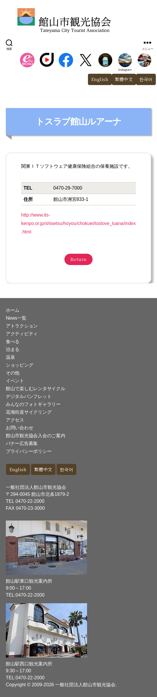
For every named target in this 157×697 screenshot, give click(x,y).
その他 (12, 372)
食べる (12, 341)
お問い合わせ (19, 427)
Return (78, 259)
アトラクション (22, 325)
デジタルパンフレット (28, 396)
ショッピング (19, 365)
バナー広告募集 (22, 443)
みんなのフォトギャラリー (33, 404)
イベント (15, 380)
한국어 (66, 469)
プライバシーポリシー (28, 451)
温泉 (10, 357)
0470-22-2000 (29, 501)
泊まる (12, 349)
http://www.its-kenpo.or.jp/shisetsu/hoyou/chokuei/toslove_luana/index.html (78, 223)
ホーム (12, 310)
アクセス (15, 419)
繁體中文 (124, 79)
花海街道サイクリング (28, 412)
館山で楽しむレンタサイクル (35, 388)
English (100, 79)
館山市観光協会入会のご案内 (35, 435)
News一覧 (16, 318)
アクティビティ (22, 333)
